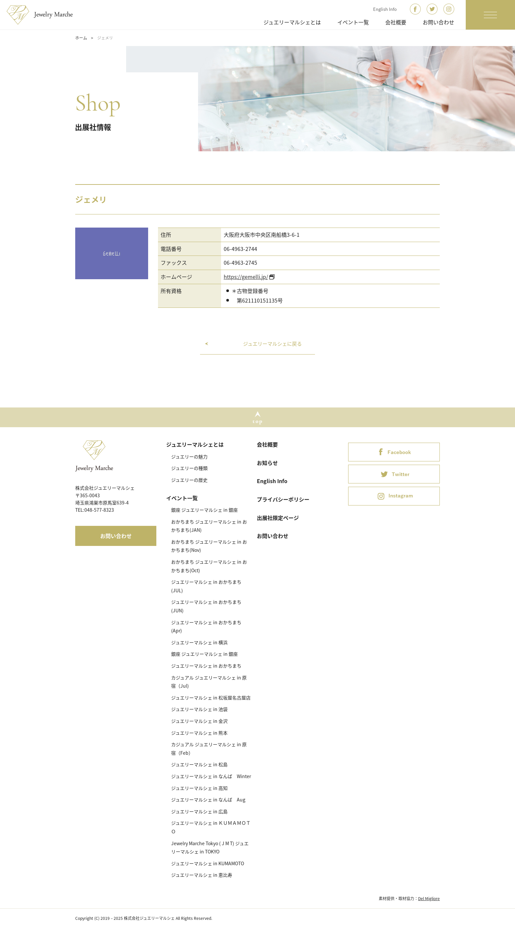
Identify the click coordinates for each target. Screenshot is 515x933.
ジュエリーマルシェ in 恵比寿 (201, 875)
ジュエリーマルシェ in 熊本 (199, 732)
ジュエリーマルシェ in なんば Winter (211, 776)
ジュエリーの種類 (189, 468)
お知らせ (267, 463)
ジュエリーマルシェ (44, 15)
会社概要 (395, 22)
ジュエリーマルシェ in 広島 (199, 811)
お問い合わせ (438, 22)
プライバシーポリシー (283, 499)
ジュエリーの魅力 (189, 456)
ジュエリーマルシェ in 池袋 (199, 709)
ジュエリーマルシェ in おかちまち (206, 665)
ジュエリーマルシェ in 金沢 (199, 721)
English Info (385, 9)
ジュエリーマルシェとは (292, 22)
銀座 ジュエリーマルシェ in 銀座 (204, 509)
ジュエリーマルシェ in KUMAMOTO (207, 863)
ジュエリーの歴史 (189, 480)
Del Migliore (429, 898)
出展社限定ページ (278, 518)
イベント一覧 (353, 22)
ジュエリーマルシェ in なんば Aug (208, 799)
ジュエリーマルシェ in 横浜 (199, 642)
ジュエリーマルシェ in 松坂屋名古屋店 (211, 697)
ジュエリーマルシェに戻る (272, 343)
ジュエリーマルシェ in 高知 (199, 788)
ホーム (81, 38)
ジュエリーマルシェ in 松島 (199, 764)
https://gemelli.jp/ (246, 277)
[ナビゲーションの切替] (490, 15)
